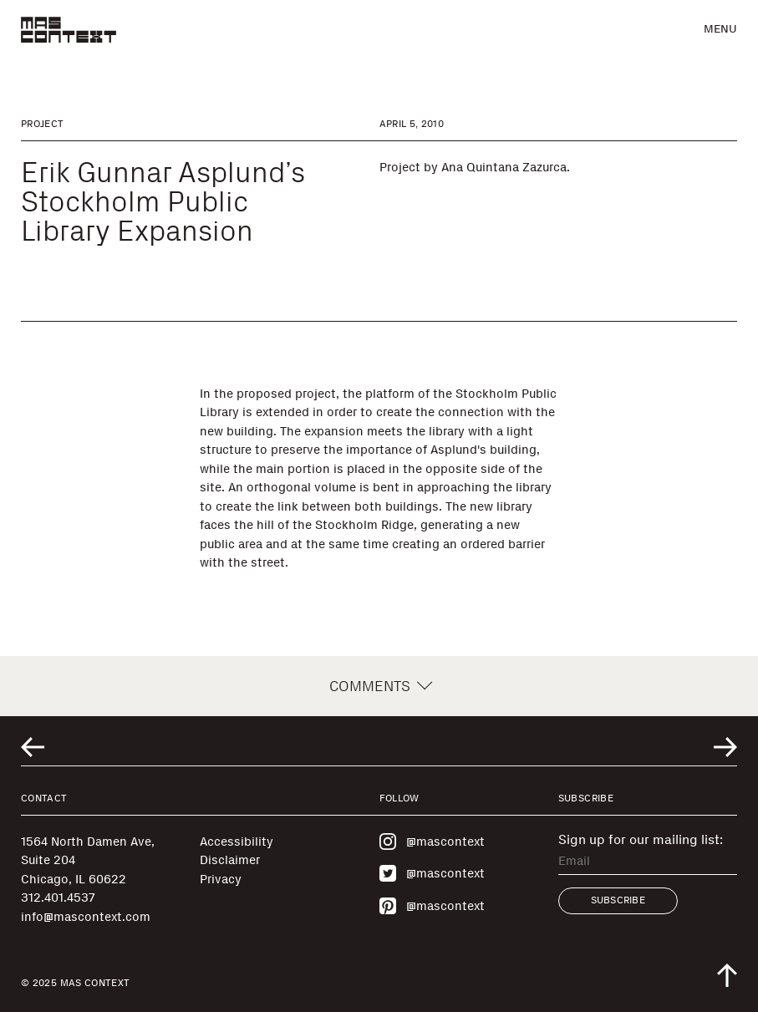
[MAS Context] (68, 30)
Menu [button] (720, 29)
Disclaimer (230, 859)
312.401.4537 (58, 897)
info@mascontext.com (85, 916)
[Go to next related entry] (725, 747)
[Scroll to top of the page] (727, 975)
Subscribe (618, 900)
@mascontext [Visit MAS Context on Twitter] (432, 873)
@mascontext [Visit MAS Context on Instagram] (432, 841)
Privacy (221, 879)
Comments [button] (379, 686)
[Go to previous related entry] (32, 747)
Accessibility (236, 841)
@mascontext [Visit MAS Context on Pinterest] (432, 906)
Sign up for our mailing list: (640, 839)
